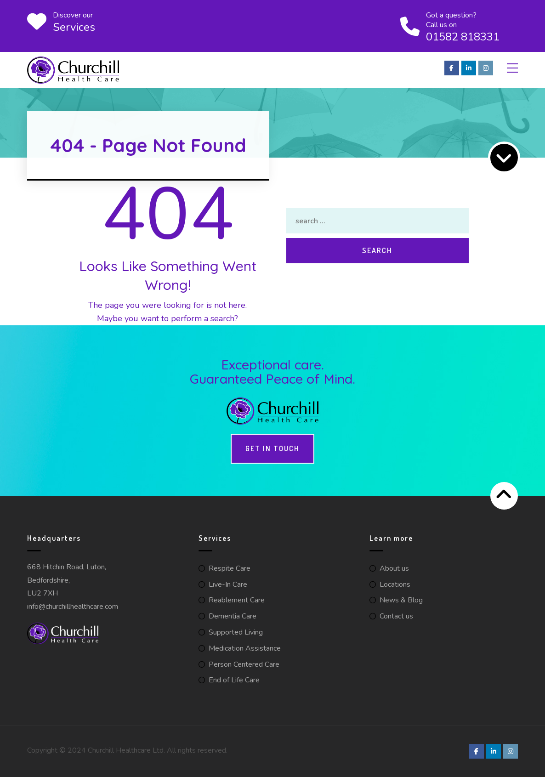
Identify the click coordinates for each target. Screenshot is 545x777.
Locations (395, 584)
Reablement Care (237, 600)
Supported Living (236, 632)
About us (394, 568)
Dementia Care (232, 616)
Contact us (396, 616)
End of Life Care (234, 680)
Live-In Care (228, 584)
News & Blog (401, 600)
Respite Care (229, 568)
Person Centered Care (244, 664)
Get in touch (272, 448)
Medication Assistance (245, 648)
